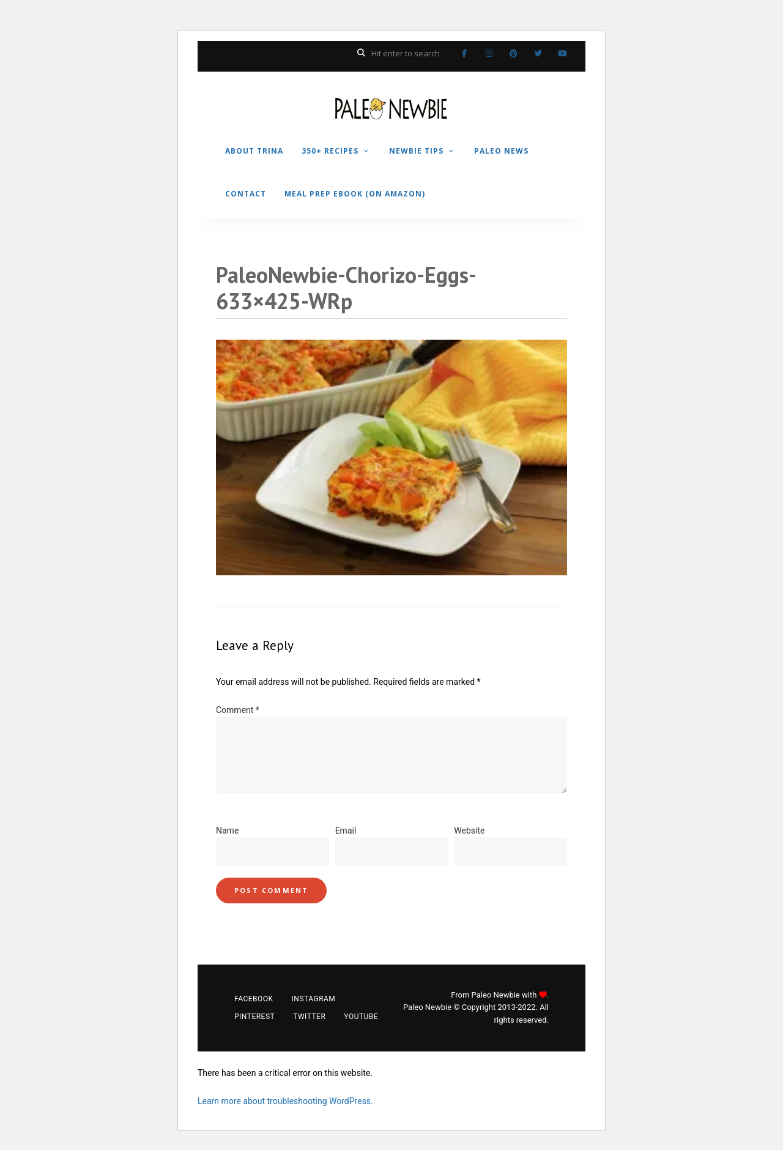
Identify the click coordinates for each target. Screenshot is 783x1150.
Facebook (464, 53)
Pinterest (513, 53)
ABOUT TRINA (254, 151)
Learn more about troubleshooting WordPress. (285, 1101)
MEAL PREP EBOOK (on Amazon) (354, 194)
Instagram (489, 53)
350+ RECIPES (330, 151)
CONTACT (245, 194)
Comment (237, 710)
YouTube (562, 53)
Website (469, 830)
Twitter (537, 53)
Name (227, 830)
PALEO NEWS (501, 151)
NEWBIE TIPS (416, 151)
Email (346, 830)
